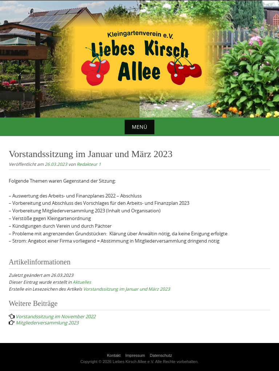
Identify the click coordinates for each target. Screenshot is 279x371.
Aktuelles (82, 282)
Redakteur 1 (89, 164)
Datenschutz (161, 355)
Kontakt (114, 355)
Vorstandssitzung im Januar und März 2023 (126, 289)
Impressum (135, 355)
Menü (139, 126)
